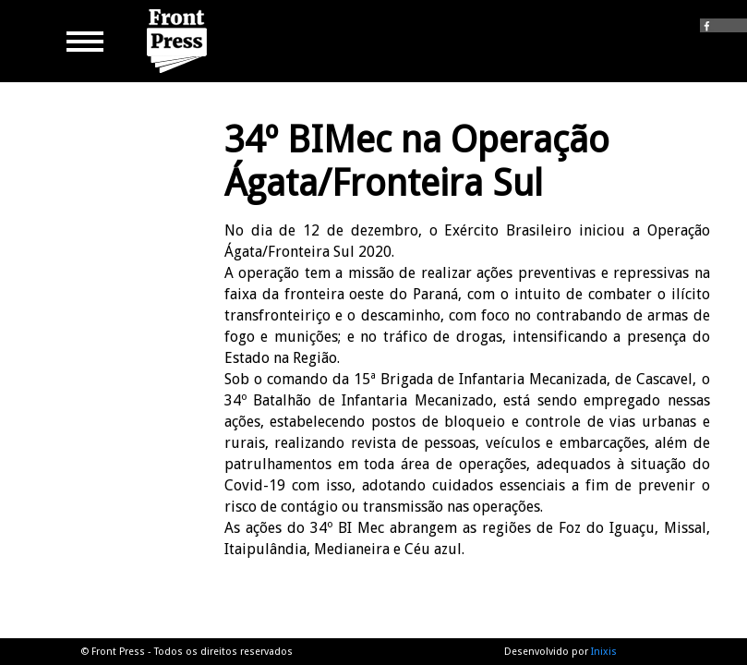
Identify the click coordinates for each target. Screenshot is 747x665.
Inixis (604, 652)
